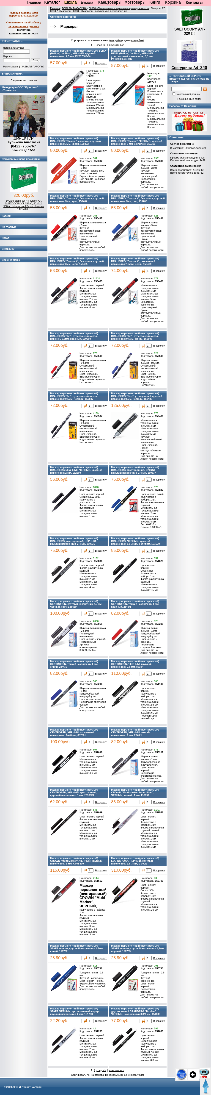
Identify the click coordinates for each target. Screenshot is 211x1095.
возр (112, 40)
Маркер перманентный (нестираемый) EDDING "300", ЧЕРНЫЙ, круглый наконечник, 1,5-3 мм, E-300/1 (135, 861)
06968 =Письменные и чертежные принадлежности (119, 8)
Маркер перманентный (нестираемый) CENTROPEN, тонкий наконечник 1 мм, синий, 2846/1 (74, 664)
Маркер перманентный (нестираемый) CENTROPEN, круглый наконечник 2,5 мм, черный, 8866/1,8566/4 (76, 604)
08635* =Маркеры (60, 11)
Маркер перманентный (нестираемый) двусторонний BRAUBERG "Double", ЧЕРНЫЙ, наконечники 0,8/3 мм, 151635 (135, 1011)
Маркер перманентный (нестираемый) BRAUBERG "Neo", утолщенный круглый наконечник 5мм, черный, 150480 (136, 396)
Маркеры (68, 26)
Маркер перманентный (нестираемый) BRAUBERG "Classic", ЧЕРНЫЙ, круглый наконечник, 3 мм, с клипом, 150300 (136, 141)
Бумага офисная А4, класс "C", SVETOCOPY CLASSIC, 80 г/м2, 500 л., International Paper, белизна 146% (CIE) (23, 204)
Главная (34, 2)
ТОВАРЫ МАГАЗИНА (74, 8)
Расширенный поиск (189, 98)
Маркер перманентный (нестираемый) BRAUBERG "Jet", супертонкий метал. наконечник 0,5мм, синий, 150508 (135, 336)
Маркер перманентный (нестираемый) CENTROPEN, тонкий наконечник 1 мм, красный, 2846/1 (135, 604)
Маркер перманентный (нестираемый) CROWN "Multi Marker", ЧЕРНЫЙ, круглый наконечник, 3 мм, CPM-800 (76, 861)
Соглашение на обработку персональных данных (23, 24)
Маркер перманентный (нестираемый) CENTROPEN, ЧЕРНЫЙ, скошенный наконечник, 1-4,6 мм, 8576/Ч (74, 732)
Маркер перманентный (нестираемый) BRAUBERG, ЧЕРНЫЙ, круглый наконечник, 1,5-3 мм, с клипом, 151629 (135, 541)
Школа (70, 2)
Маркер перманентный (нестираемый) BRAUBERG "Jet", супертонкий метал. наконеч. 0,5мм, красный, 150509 (74, 336)
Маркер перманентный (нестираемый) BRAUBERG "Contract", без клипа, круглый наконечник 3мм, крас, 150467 (77, 198)
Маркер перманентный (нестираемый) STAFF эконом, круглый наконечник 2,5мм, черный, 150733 (137, 948)
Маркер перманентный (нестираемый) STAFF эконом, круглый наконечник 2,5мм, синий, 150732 (76, 948)
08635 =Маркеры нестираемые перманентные (100, 11)
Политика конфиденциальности (23, 31)
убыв (119, 40)
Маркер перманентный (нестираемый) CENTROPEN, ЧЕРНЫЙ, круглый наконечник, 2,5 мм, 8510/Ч (135, 664)
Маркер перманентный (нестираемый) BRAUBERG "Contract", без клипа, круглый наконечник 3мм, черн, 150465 (77, 261)
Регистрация (10, 66)
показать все (116, 45)
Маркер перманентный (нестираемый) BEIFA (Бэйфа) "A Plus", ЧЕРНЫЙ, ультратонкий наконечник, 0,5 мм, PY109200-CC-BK (135, 54)
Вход (35, 60)
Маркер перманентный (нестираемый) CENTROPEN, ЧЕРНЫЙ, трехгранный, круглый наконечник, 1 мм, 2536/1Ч (74, 792)
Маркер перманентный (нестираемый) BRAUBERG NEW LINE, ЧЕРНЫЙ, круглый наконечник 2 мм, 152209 (76, 470)
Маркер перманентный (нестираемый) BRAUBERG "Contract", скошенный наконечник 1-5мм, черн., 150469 (135, 261)
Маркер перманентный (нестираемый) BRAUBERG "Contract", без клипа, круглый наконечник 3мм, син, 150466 (138, 198)
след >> (101, 45)
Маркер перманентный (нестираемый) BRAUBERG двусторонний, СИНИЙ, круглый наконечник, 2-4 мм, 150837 (135, 470)
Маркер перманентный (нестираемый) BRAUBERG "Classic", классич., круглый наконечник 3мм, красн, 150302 (75, 141)
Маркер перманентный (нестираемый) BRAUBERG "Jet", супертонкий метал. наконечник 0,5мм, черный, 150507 (74, 396)
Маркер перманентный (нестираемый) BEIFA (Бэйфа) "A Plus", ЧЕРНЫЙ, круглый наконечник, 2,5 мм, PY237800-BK (78, 53)
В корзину (101, 63)
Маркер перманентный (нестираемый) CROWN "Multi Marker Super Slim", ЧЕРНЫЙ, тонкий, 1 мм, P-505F (135, 792)
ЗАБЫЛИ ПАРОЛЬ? (32, 66)
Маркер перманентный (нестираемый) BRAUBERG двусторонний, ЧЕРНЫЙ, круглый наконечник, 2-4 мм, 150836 (74, 541)
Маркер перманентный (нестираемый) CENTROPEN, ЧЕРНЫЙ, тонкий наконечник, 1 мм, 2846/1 (135, 732)
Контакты (194, 2)
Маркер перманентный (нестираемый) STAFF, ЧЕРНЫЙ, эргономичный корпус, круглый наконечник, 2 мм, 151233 (75, 1011)
